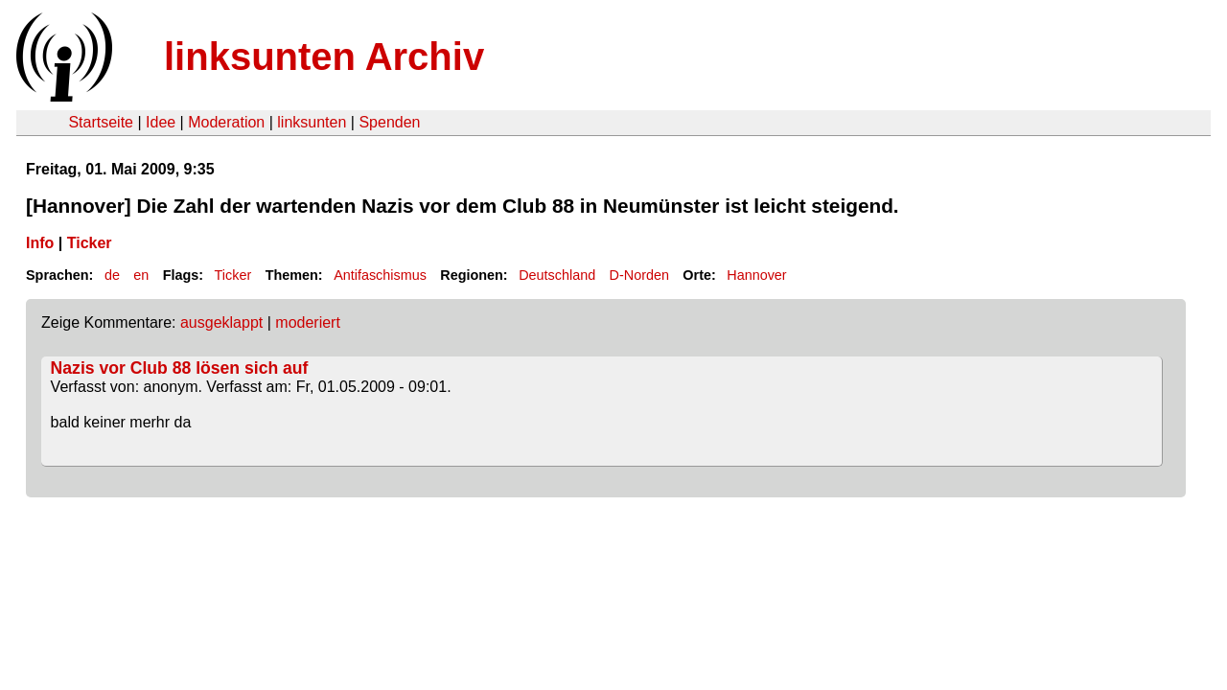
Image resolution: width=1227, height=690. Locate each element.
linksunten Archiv (324, 56)
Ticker (89, 243)
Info (40, 243)
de (112, 275)
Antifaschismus (380, 275)
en (141, 275)
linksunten (311, 122)
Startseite (100, 122)
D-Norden (639, 275)
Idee (160, 122)
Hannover (756, 275)
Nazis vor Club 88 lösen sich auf (180, 368)
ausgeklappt (221, 322)
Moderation (226, 122)
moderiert (307, 322)
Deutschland (557, 275)
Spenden (389, 122)
